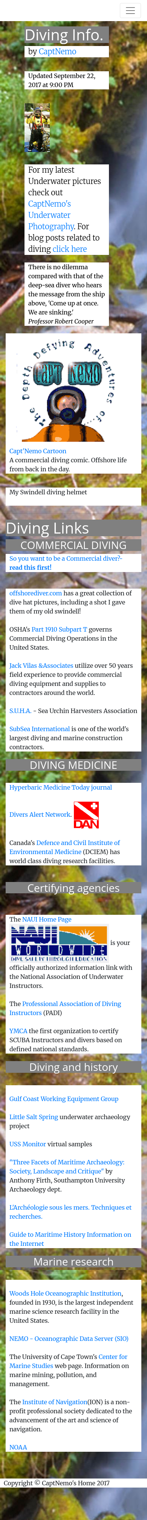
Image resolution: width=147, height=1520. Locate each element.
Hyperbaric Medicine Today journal (60, 787)
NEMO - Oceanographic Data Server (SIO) (69, 1338)
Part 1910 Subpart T (59, 629)
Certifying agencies (73, 887)
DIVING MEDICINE (73, 765)
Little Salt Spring (33, 1117)
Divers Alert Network (39, 814)
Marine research (73, 1261)
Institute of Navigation (54, 1402)
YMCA (18, 1031)
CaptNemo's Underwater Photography (51, 215)
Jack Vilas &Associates (41, 665)
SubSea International (39, 729)
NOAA (18, 1447)
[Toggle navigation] (130, 10)
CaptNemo (58, 51)
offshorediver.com (35, 593)
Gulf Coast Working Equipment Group (63, 1099)
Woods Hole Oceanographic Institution (65, 1293)
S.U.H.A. (20, 711)
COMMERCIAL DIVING (73, 545)
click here (70, 249)
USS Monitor (28, 1144)
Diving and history (73, 1067)
